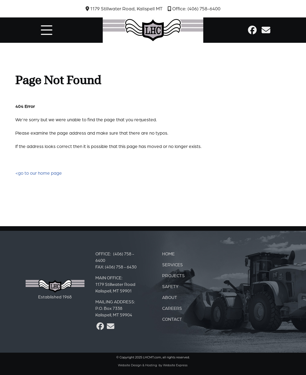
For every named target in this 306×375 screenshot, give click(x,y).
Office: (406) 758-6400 (194, 8)
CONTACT (172, 319)
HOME (168, 253)
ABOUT (169, 297)
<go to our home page (38, 173)
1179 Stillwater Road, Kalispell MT (124, 8)
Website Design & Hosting (137, 365)
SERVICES (172, 264)
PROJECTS (173, 275)
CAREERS (172, 308)
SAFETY (170, 286)
